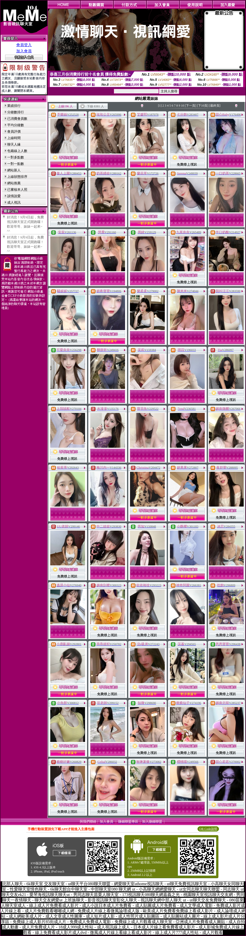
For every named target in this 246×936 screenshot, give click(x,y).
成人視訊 (14, 202)
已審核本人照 (17, 189)
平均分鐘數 (15, 125)
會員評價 (14, 131)
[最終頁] (214, 105)
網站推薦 (14, 183)
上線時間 (14, 138)
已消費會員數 (17, 119)
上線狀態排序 (17, 177)
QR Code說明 (208, 829)
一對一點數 (15, 164)
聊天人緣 (14, 144)
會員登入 (24, 45)
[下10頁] (202, 105)
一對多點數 (15, 157)
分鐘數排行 (15, 112)
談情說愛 (14, 196)
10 (182, 105)
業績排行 (14, 106)
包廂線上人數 (17, 151)
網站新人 (14, 170)
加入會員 (24, 51)
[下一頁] (190, 105)
